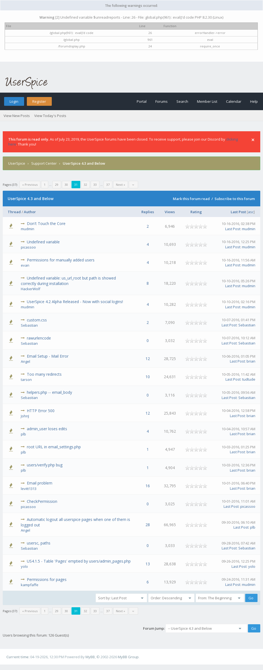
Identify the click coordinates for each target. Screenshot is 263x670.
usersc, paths (38, 543)
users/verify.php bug (44, 464)
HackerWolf (30, 288)
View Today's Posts (50, 115)
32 (85, 185)
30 (66, 185)
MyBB (90, 656)
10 (147, 376)
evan (25, 265)
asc (251, 211)
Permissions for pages (47, 579)
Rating (196, 211)
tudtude (248, 379)
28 (147, 524)
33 (95, 185)
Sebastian (29, 325)
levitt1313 (28, 488)
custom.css (37, 320)
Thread (14, 211)
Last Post (238, 211)
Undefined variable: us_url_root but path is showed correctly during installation (68, 280)
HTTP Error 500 (41, 410)
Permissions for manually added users (61, 260)
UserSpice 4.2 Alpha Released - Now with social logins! (75, 301)
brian (251, 361)
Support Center (44, 163)
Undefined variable (43, 241)
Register (39, 101)
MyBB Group (128, 656)
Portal (142, 101)
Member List (207, 101)
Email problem (39, 483)
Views (170, 211)
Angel (25, 361)
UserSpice (16, 163)
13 (147, 563)
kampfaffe (29, 584)
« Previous (30, 185)
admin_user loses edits (47, 428)
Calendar (233, 101)
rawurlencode (39, 338)
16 (147, 485)
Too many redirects (44, 374)
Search (182, 101)
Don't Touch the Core (46, 223)
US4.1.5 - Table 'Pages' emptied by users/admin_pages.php (79, 561)
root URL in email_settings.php (54, 446)
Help (254, 101)
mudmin (27, 228)
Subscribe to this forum (235, 198)
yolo (24, 566)
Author (30, 211)
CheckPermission (42, 501)
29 (56, 185)
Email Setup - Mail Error (47, 356)
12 (147, 358)
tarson (26, 379)
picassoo (28, 247)
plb (23, 434)
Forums (161, 101)
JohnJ (25, 416)
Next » (120, 185)
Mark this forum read (191, 198)
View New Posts (17, 115)
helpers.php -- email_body (49, 392)
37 (108, 185)
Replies (147, 211)
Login (14, 101)
